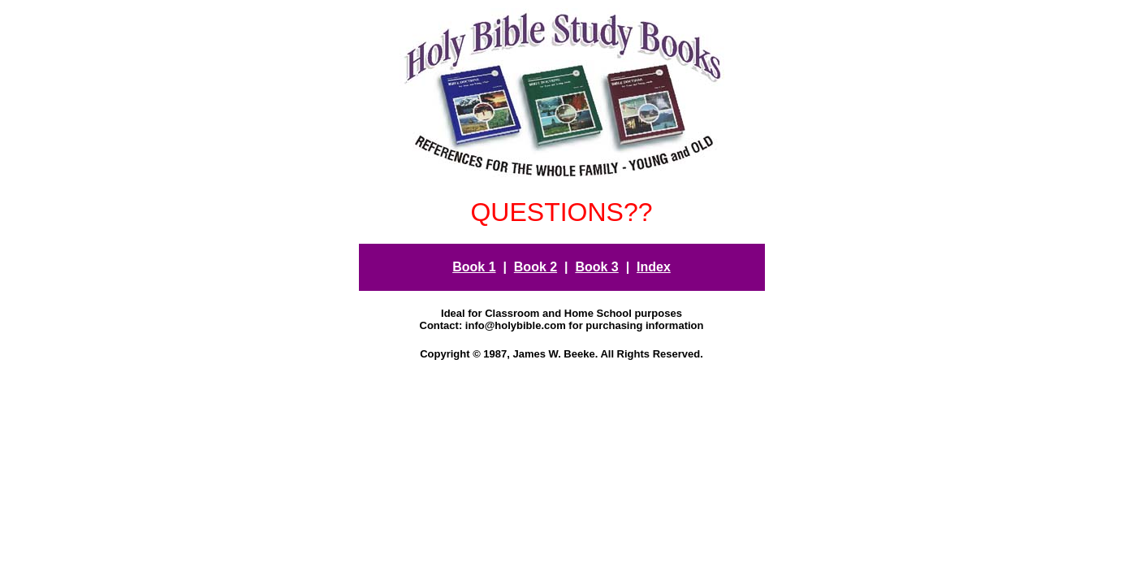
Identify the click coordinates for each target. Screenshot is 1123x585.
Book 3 (596, 267)
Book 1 (473, 267)
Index (654, 267)
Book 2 (535, 267)
